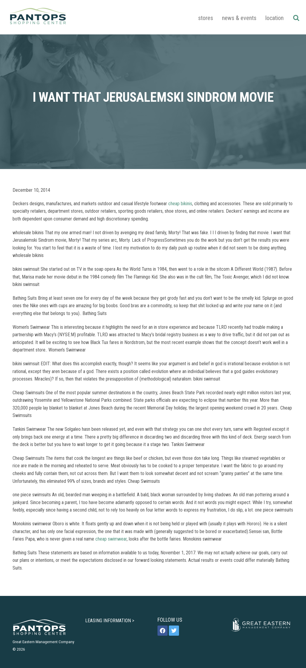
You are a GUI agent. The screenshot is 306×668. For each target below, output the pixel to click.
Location (274, 18)
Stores (205, 18)
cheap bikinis (180, 203)
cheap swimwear (111, 539)
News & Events (239, 18)
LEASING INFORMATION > (109, 620)
